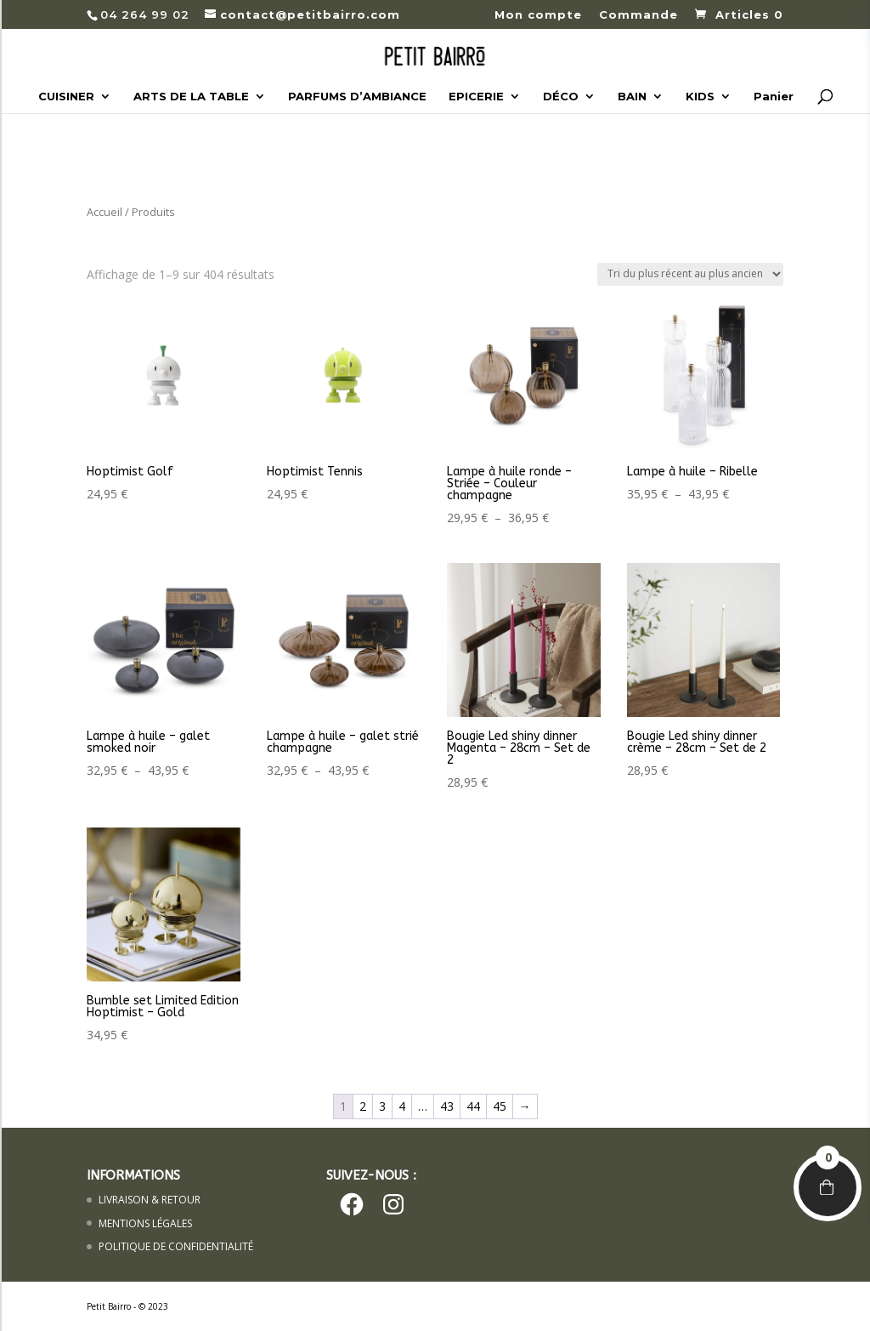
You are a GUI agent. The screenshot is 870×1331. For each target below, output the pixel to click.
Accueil (104, 211)
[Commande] (690, 274)
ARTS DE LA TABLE (191, 96)
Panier (774, 96)
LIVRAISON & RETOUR (150, 1199)
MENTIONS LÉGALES (145, 1223)
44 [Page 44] (473, 1106)
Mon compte (538, 15)
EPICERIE (476, 96)
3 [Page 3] (382, 1106)
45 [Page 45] (499, 1106)
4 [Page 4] (401, 1106)
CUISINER (66, 96)
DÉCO (561, 96)
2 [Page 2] (362, 1106)
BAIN (632, 96)
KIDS (700, 96)
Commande (638, 15)
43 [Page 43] (447, 1106)
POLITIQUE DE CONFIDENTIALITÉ (176, 1246)
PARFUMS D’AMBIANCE (357, 96)
